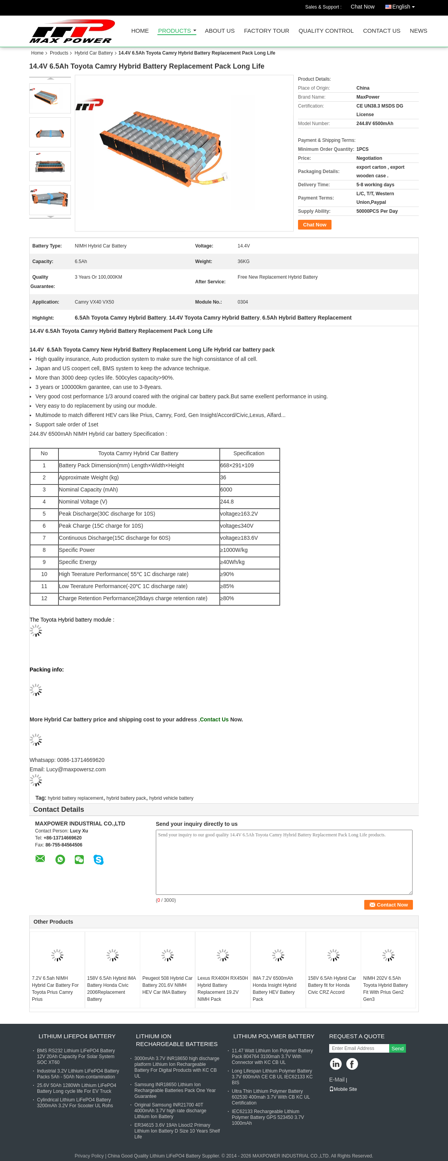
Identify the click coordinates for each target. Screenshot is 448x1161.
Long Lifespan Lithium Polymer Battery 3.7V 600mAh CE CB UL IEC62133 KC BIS (272, 1076)
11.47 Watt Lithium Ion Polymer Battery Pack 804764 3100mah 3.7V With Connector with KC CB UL (272, 1056)
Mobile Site (343, 1089)
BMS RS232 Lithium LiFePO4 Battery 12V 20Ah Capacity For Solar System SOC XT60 (76, 1056)
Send (398, 1048)
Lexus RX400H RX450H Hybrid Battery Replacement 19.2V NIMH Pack (223, 988)
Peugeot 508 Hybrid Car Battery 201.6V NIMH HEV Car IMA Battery (167, 985)
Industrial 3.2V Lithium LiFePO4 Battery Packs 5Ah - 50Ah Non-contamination (78, 1074)
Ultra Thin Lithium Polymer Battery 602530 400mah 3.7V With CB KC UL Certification (271, 1097)
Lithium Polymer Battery (273, 1036)
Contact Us (381, 31)
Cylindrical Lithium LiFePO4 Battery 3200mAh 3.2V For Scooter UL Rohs (75, 1102)
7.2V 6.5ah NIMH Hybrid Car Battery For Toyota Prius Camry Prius (55, 988)
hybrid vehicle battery (171, 798)
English (405, 5)
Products (174, 31)
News (418, 31)
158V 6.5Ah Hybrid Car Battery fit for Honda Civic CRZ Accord (332, 985)
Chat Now (362, 7)
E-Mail (337, 1079)
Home (140, 31)
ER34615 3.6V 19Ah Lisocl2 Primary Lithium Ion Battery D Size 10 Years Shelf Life (177, 1131)
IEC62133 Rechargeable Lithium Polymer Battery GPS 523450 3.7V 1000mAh (268, 1117)
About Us (220, 31)
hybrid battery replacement (75, 798)
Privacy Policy (89, 1156)
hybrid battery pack (126, 798)
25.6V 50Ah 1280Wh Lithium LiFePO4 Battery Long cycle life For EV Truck (76, 1088)
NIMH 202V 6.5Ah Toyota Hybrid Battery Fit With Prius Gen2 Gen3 (385, 988)
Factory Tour (266, 31)
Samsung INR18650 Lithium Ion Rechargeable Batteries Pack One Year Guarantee (175, 1090)
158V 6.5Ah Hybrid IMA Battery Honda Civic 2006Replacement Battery (111, 988)
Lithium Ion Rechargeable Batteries (177, 1040)
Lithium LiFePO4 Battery (77, 1036)
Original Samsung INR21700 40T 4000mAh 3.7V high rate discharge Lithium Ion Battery (170, 1110)
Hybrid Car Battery (93, 53)
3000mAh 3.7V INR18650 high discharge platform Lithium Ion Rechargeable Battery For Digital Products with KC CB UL (176, 1067)
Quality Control (326, 31)
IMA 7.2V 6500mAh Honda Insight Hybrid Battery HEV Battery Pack (274, 988)
